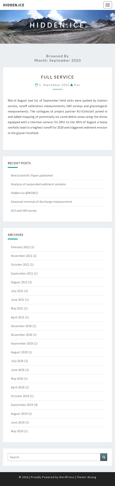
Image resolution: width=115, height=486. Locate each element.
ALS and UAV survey (24, 210)
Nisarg (92, 477)
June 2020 (17, 370)
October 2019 (20, 396)
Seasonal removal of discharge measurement (41, 202)
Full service (57, 77)
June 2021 (17, 300)
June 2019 (17, 422)
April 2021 (17, 317)
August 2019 (19, 414)
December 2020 (21, 326)
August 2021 (19, 282)
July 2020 (17, 361)
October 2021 (20, 264)
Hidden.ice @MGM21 (24, 193)
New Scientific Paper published (32, 175)
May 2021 (17, 308)
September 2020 (22, 343)
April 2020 (17, 387)
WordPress (66, 477)
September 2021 (22, 273)
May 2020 (17, 378)
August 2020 (19, 352)
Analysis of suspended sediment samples (38, 184)
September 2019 (22, 405)
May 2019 (17, 431)
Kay (77, 84)
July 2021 (17, 291)
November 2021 (21, 256)
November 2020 (21, 335)
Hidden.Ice (13, 4)
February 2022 (20, 247)
